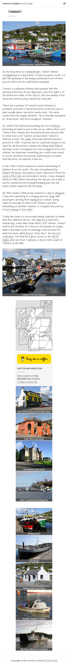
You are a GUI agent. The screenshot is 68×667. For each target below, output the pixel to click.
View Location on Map (27, 375)
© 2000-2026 (50, 660)
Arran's (29, 233)
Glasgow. (60, 193)
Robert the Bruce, (12, 172)
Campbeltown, (33, 71)
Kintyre (33, 78)
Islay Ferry (41, 219)
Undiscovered (17, 3)
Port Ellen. (27, 209)
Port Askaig (12, 209)
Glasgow (35, 199)
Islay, (52, 196)
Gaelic (23, 115)
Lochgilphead (9, 75)
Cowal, (59, 226)
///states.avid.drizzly (27, 381)
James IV (32, 172)
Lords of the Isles (11, 176)
